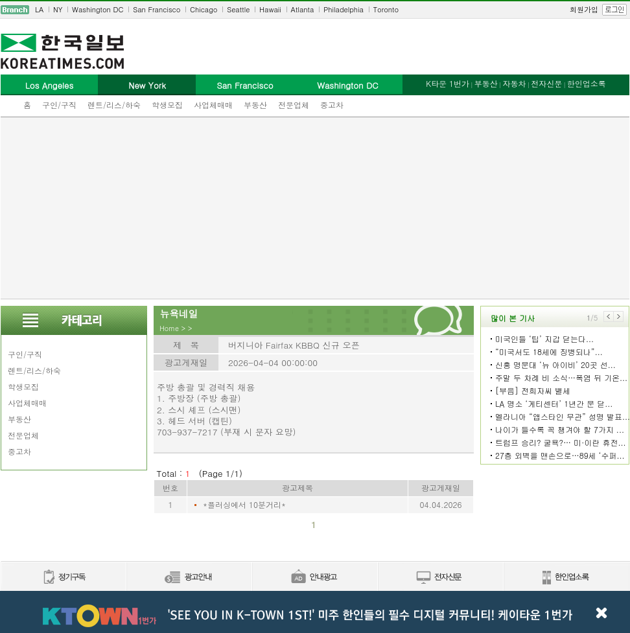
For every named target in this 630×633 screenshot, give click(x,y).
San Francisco (156, 9)
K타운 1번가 (447, 83)
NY (57, 9)
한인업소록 (586, 83)
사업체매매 (213, 104)
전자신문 (546, 83)
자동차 (514, 83)
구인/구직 (59, 104)
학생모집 (167, 104)
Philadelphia (343, 9)
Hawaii (270, 9)
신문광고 (188, 577)
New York (146, 85)
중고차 (332, 104)
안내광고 (314, 577)
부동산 (255, 104)
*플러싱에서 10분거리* (244, 504)
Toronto (386, 9)
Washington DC (97, 9)
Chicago (203, 9)
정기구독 (63, 577)
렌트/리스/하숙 (114, 104)
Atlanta (302, 9)
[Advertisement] (315, 208)
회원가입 (584, 9)
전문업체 (293, 104)
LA (39, 9)
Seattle (238, 9)
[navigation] (315, 9)
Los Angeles (49, 85)
